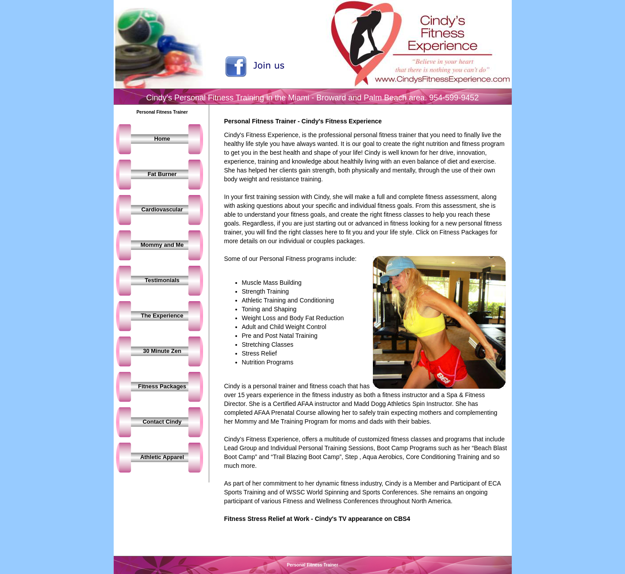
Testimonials (162, 280)
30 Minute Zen (162, 351)
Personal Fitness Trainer (312, 565)
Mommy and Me (162, 244)
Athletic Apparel (162, 457)
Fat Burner (162, 174)
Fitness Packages (162, 386)
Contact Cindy (161, 421)
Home (162, 138)
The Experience (162, 315)
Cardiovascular (162, 209)
